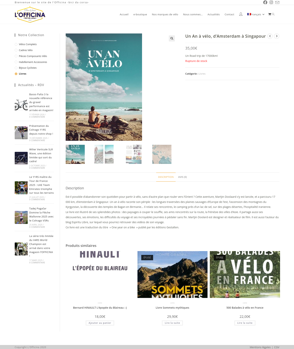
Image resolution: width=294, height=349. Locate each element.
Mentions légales (260, 347)
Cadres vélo (26, 50)
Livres (202, 73)
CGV (276, 347)
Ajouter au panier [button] (100, 322)
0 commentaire (37, 117)
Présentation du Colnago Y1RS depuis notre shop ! (41, 130)
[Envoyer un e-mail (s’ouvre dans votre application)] (276, 2)
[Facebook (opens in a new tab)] (265, 2)
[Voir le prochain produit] (276, 36)
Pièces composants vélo (33, 56)
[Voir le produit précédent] (270, 36)
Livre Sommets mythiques (172, 307)
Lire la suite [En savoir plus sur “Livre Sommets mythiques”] (172, 322)
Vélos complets (28, 44)
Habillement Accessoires (33, 62)
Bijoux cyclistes (28, 67)
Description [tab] (166, 176)
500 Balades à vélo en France (244, 307)
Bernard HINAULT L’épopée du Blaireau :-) (100, 307)
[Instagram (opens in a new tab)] (271, 2)
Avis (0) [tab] (182, 176)
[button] (172, 38)
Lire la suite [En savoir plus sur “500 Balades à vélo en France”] (245, 322)
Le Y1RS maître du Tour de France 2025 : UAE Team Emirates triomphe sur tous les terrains (41, 184)
